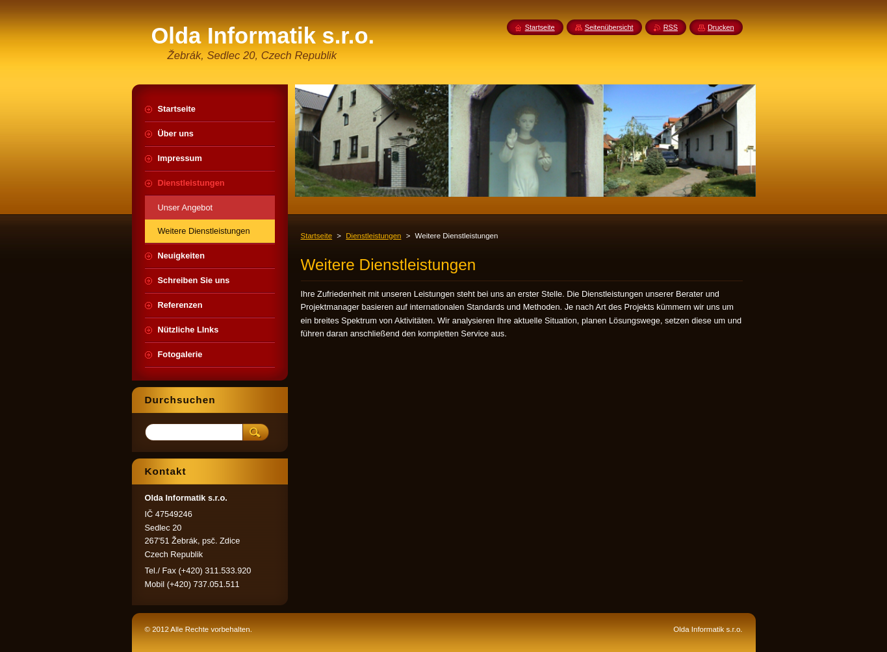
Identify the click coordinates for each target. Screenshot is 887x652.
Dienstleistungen (373, 236)
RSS (670, 27)
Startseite (317, 236)
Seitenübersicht (609, 27)
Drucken (721, 27)
